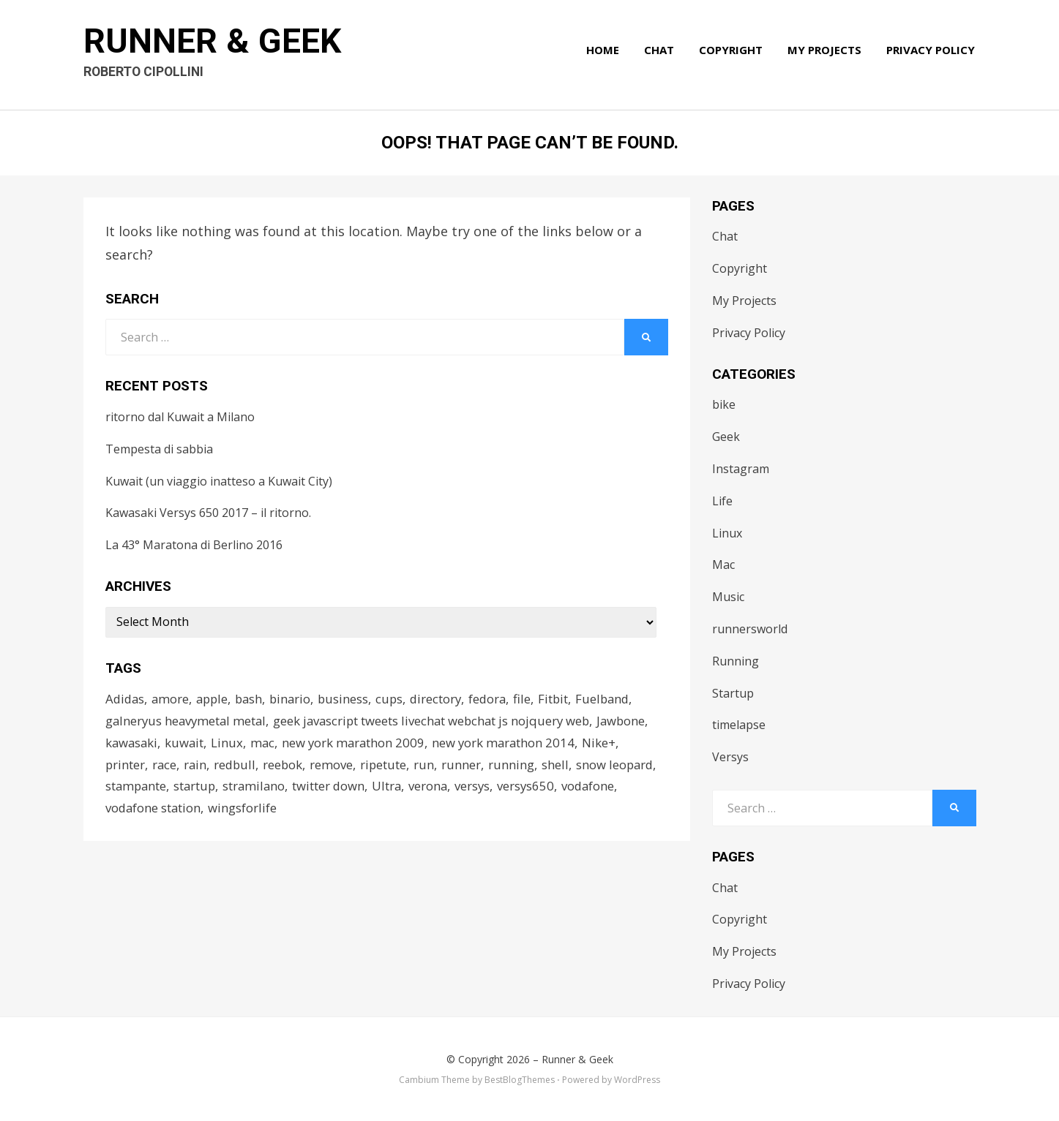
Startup (733, 693)
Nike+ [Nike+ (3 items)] (607, 744)
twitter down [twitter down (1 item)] (333, 788)
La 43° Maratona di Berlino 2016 (193, 545)
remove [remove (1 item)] (335, 766)
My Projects (826, 52)
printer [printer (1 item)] (125, 766)
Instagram (740, 469)
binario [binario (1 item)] (297, 698)
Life (722, 501)
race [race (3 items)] (165, 766)
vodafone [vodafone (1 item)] (597, 788)
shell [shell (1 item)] (560, 766)
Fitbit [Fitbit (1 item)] (565, 698)
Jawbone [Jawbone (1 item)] (631, 721)
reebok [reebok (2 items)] (286, 766)
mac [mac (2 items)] (265, 744)
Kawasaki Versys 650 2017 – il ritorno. (208, 513)
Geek (726, 437)
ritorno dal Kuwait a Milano (180, 417)
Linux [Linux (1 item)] (230, 744)
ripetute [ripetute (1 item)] (387, 766)
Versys (730, 757)
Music (728, 597)
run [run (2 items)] (429, 766)
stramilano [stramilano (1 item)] (258, 788)
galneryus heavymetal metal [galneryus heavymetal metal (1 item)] (187, 721)
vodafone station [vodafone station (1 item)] (154, 810)
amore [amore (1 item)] (173, 698)
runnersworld (749, 629)
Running (735, 661)
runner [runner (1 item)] (466, 766)
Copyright (732, 52)
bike (724, 404)
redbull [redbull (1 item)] (237, 766)
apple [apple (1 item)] (216, 698)
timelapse (739, 725)
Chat (660, 52)
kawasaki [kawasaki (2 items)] (132, 744)
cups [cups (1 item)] (398, 698)
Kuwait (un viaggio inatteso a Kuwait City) (218, 481)
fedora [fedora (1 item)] (498, 698)
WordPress (637, 1079)
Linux (727, 533)
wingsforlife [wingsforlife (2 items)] (244, 810)
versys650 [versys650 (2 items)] (534, 788)
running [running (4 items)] (516, 766)
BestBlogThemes (519, 1079)
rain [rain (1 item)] (197, 766)
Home (604, 52)
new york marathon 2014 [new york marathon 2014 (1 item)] (510, 744)
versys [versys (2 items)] (480, 788)
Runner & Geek (214, 44)
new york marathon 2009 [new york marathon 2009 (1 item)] (357, 744)
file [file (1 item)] (534, 698)
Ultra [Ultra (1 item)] (393, 788)
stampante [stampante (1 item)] (136, 788)
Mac (723, 564)
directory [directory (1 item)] (445, 698)
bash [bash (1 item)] (254, 698)
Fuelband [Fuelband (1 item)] (616, 698)
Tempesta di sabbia (159, 449)
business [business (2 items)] (351, 698)
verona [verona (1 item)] (434, 788)
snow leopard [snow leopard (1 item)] (620, 766)
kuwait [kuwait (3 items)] (186, 744)
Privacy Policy (932, 52)
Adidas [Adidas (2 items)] (125, 698)
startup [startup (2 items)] (197, 788)
